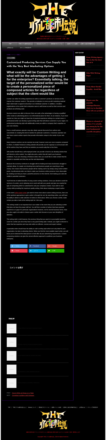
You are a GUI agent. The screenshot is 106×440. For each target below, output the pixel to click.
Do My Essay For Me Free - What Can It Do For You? (37, 352)
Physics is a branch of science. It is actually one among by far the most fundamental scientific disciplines (94, 127)
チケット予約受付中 (25, 47)
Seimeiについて (41, 44)
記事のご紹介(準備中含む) (87, 44)
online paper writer (21, 192)
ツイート (78, 146)
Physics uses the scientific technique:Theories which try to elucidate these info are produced (95, 106)
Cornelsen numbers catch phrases (23, 395)
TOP (10, 44)
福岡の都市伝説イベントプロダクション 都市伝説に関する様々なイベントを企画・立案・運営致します (53, 432)
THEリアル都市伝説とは (26, 44)
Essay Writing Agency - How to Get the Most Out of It (94, 60)
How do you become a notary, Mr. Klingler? (33, 379)
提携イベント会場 (72, 44)
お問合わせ (10, 47)
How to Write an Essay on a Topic (30, 325)
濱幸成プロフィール (56, 44)
